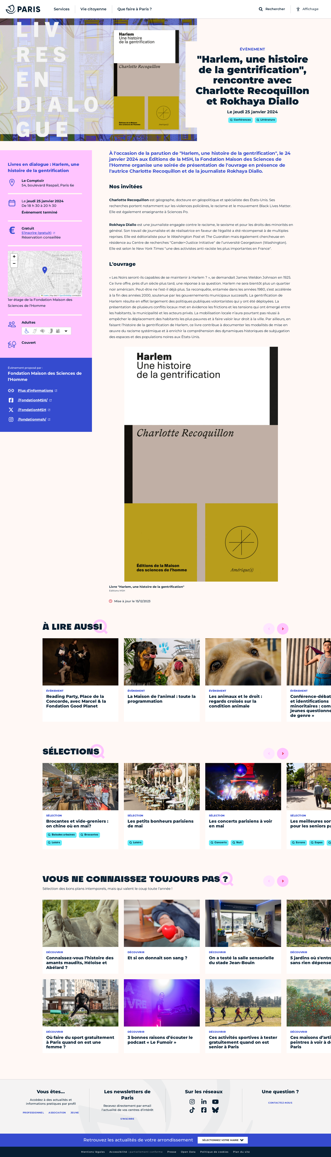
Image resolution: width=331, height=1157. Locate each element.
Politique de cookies (214, 1151)
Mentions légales (93, 1151)
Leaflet (45, 295)
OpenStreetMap (65, 295)
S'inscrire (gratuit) (36, 233)
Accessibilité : (136, 1151)
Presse (171, 1151)
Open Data (188, 1151)
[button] (44, 270)
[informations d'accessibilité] (46, 331)
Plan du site (241, 1151)
